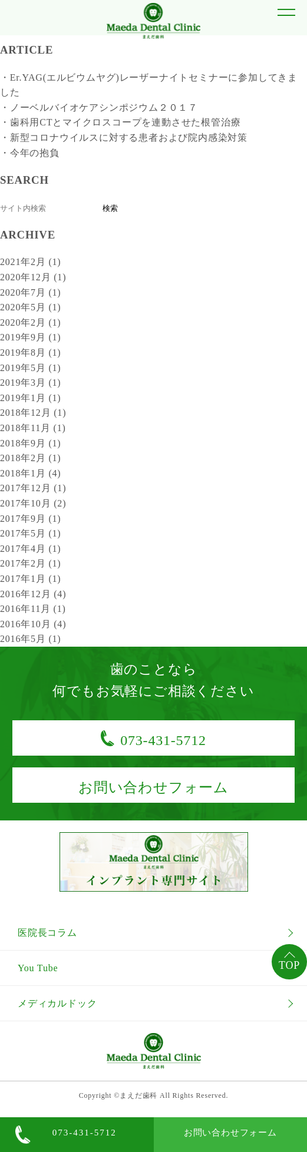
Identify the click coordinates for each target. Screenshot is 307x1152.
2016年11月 (33, 609)
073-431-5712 (84, 1132)
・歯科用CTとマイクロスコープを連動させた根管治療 (120, 122)
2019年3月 (30, 383)
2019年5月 (30, 368)
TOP (289, 965)
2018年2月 (30, 458)
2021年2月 (30, 262)
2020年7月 (30, 292)
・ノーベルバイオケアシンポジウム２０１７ (99, 107)
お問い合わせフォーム (230, 1132)
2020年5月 (30, 307)
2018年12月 (33, 413)
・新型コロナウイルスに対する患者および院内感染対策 (123, 138)
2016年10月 (33, 624)
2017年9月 (30, 519)
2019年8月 (30, 352)
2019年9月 (30, 337)
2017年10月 (33, 503)
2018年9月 (30, 443)
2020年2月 (30, 322)
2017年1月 (30, 579)
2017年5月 (30, 533)
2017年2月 (30, 563)
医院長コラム (47, 933)
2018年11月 (33, 428)
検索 (110, 208)
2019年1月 (30, 398)
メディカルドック (57, 1003)
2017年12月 (33, 488)
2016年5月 (30, 639)
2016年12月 (33, 594)
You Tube (38, 968)
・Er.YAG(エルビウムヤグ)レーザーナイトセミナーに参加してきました (149, 85)
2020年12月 (33, 277)
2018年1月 (30, 473)
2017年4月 (30, 549)
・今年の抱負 (30, 153)
